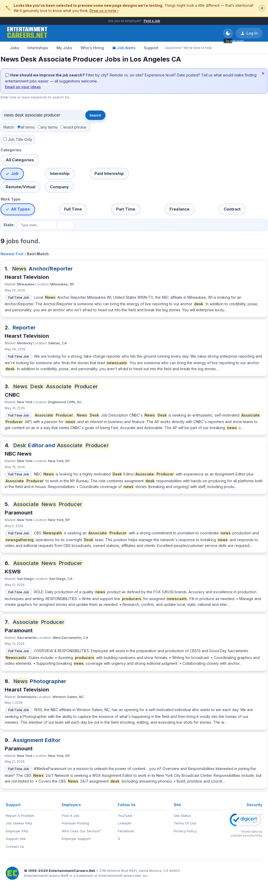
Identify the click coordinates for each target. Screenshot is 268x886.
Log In (249, 33)
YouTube (125, 815)
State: (8, 225)
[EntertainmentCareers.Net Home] (27, 33)
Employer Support (76, 839)
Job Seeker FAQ (19, 823)
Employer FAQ (17, 831)
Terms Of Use (185, 823)
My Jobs (64, 48)
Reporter (24, 327)
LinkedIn (124, 823)
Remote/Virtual (20, 186)
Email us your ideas (23, 87)
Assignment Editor (37, 740)
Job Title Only (20, 139)
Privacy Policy (185, 831)
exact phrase (75, 127)
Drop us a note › (104, 11)
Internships (37, 48)
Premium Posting (75, 823)
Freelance (179, 209)
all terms (28, 127)
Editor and (61, 445)
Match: (9, 127)
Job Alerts (124, 48)
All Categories (20, 159)
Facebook (126, 831)
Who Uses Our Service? (81, 831)
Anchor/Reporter (42, 268)
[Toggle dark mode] (228, 33)
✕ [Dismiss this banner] (262, 8)
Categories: (11, 150)
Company (59, 186)
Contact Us (15, 846)
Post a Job (152, 21)
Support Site (16, 839)
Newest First (12, 254)
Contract (232, 209)
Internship (60, 173)
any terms (49, 127)
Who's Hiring (92, 48)
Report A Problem (20, 815)
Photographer (39, 681)
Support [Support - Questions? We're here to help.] (151, 48)
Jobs (14, 48)
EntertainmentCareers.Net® (46, 875)
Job (15, 173)
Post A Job (70, 815)
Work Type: (11, 199)
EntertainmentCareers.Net (72, 870)
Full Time (73, 209)
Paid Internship (109, 173)
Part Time (125, 209)
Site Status (182, 815)
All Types (20, 209)
